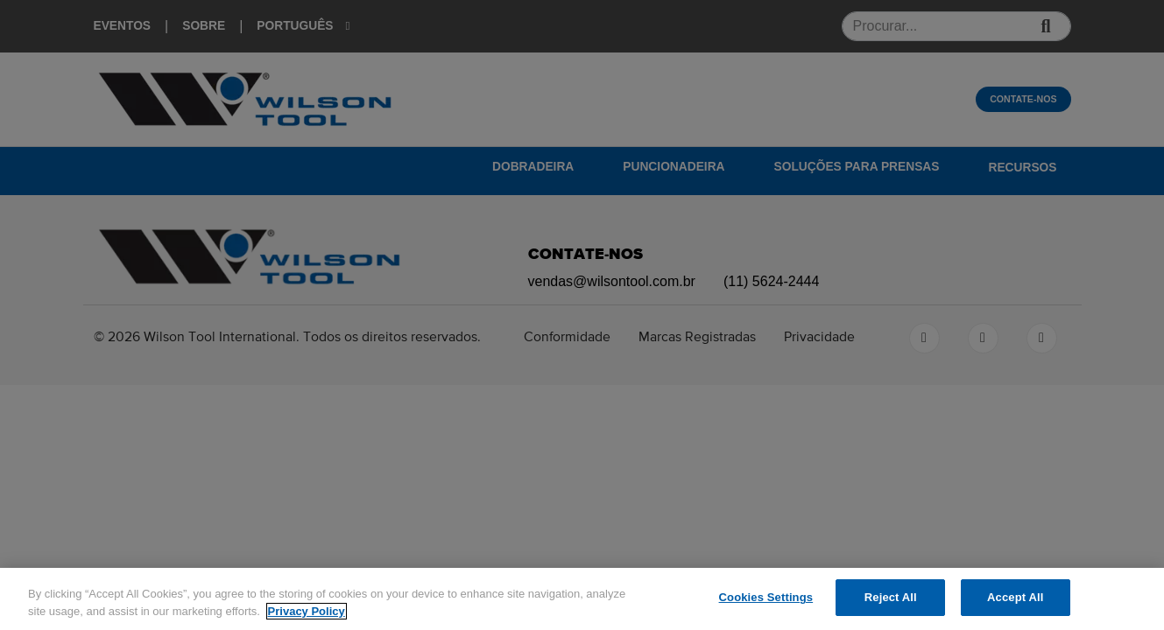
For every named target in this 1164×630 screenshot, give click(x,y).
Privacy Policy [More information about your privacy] (306, 611)
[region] (582, 599)
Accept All (1015, 597)
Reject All (890, 597)
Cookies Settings (766, 597)
